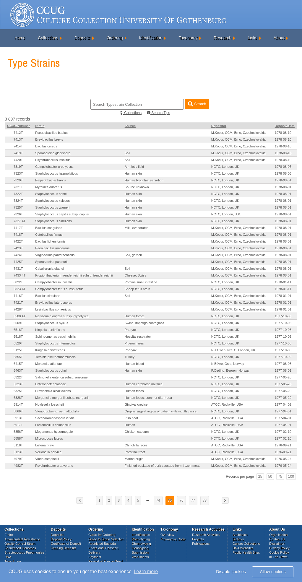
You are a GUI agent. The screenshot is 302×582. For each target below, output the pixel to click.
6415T (18, 363)
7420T (18, 160)
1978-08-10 (283, 132)
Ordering (115, 37)
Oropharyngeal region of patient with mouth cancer (161, 411)
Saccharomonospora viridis (54, 418)
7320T (18, 180)
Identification (151, 37)
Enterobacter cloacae (50, 384)
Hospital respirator (138, 336)
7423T (18, 248)
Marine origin (134, 459)
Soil (127, 153)
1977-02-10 (283, 431)
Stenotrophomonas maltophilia (57, 411)
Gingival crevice (136, 404)
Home (19, 37)
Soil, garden (133, 255)
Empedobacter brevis (50, 180)
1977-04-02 (283, 404)
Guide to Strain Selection (106, 539)
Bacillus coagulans (48, 228)
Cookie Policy (279, 552)
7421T (18, 302)
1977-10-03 (283, 316)
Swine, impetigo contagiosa (144, 323)
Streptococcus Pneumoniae (24, 552)
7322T (18, 194)
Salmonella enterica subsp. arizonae (61, 377)
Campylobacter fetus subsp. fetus (59, 289)
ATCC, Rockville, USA (227, 404)
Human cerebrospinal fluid (144, 384)
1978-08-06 (283, 166)
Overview (167, 535)
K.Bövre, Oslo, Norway (227, 363)
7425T (18, 262)
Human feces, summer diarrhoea (148, 397)
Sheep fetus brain (137, 289)
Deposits (82, 37)
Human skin (133, 173)
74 (158, 500)
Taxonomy (187, 37)
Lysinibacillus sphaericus (53, 309)
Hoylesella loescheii (49, 404)
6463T (18, 370)
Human (130, 425)
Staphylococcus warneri (52, 207)
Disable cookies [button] (231, 571)
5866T (18, 411)
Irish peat (131, 418)
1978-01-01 (283, 295)
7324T (18, 200)
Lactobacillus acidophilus (53, 425)
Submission (140, 552)
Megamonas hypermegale (54, 431)
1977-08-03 (283, 363)
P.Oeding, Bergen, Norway (230, 370)
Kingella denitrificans (50, 329)
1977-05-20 (283, 377)
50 (270, 476)
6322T (18, 377)
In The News (278, 557)
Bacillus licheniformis (50, 241)
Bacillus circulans (47, 295)
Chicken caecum (137, 431)
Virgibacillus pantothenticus (54, 255)
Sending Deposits (63, 548)
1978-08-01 (283, 180)
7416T (18, 295)
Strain (39, 126)
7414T (18, 146)
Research (222, 37)
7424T (18, 255)
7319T (18, 166)
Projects (198, 539)
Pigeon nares (134, 343)
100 (291, 476)
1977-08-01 (283, 370)
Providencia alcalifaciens (53, 391)
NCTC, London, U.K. (226, 214)
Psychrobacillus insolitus (52, 160)
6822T (18, 282)
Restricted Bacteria (102, 543)
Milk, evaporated (137, 228)
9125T (18, 350)
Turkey (129, 357)
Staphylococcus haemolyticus (56, 173)
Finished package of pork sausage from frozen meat (162, 465)
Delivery (94, 552)
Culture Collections (246, 543)
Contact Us (277, 539)
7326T (18, 214)
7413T (18, 139)
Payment (94, 557)
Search (197, 104)
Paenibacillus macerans (52, 248)
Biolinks (238, 539)
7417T (18, 228)
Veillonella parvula (48, 452)
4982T (18, 465)
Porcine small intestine (141, 282)
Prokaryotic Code (172, 539)
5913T (18, 418)
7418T (18, 234)
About (279, 37)
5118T (18, 445)
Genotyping (140, 548)
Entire (8, 535)
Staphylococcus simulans (53, 221)
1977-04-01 (283, 411)
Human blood (134, 363)
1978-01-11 (283, 282)
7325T (18, 207)
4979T (18, 459)
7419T (18, 153)
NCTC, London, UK (225, 166)
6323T (18, 384)
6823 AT (19, 289)
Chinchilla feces (136, 445)
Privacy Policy (279, 548)
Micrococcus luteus (49, 438)
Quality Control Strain (19, 543)
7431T (18, 268)
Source (130, 126)
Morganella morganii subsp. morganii (61, 397)
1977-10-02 (283, 357)
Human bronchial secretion (144, 180)
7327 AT (19, 221)
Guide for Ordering (101, 535)
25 (260, 476)
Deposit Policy (61, 539)
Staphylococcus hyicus (51, 323)
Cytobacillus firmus (48, 234)
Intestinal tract (135, 452)
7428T (18, 309)
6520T (18, 343)
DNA (7, 557)
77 (193, 500)
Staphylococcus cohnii (51, 194)
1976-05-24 (283, 459)
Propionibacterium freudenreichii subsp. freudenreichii (74, 275)
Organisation (278, 535)
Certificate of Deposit (66, 543)
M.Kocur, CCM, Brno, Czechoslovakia (238, 132)
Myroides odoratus (48, 187)
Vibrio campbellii (47, 459)
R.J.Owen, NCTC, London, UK (233, 350)
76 (181, 500)
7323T (18, 173)
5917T (18, 425)
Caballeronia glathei (49, 268)
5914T (18, 404)
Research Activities (206, 535)
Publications (201, 543)
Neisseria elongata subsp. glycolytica (61, 316)
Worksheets (140, 557)
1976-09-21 (283, 445)
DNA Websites (243, 548)
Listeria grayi (44, 445)
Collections (48, 37)
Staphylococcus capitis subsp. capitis (62, 214)
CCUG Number (18, 126)
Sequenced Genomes (20, 548)
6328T (18, 397)
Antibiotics (240, 535)
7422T (18, 241)
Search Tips (158, 113)
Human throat (134, 316)
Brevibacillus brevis (49, 139)
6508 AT (19, 316)
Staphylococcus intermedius (55, 343)
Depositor (218, 126)
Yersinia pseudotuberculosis (55, 357)
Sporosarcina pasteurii (51, 262)
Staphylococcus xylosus (52, 200)
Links (252, 37)
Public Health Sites (246, 552)
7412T (18, 132)
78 (205, 500)
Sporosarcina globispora (52, 153)
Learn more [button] (146, 571)
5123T (18, 452)
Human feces (134, 391)
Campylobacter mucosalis (53, 282)
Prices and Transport (103, 548)
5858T (18, 438)
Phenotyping (141, 539)
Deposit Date (285, 126)
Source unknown (137, 187)
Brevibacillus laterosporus (53, 302)
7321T (18, 187)
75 (280, 476)
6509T (18, 323)
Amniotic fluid (134, 166)
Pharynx (131, 329)
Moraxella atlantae (48, 363)
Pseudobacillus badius (51, 132)
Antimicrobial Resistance (22, 539)
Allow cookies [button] (273, 571)
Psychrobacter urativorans (54, 465)
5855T (18, 357)
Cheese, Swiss (135, 275)
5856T (18, 431)
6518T (18, 336)
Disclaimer (276, 543)
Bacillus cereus (46, 146)
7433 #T (19, 275)
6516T (18, 329)
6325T (18, 391)
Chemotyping (141, 543)
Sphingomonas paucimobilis (55, 336)
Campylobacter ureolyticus (54, 166)
